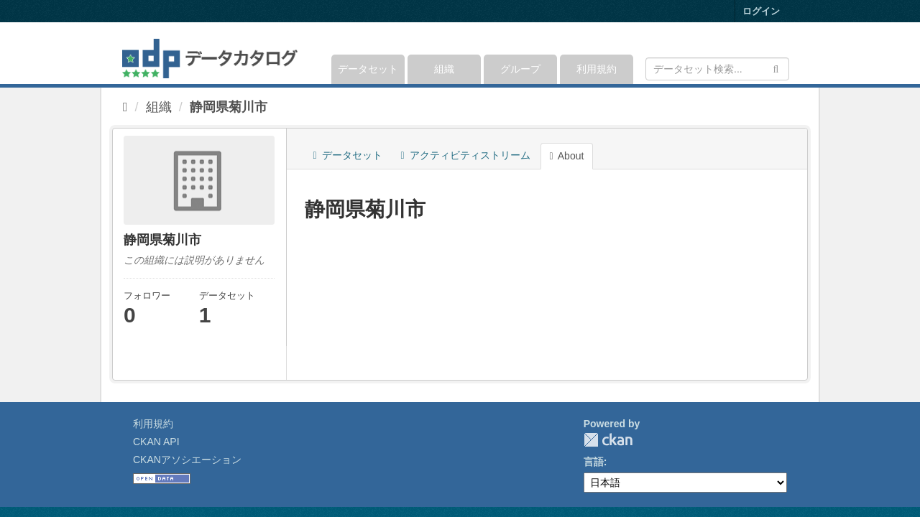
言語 (594, 461)
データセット (368, 69)
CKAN (608, 439)
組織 (444, 69)
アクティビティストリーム (465, 155)
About (567, 156)
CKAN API (156, 441)
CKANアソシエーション (187, 459)
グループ (520, 69)
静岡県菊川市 (228, 107)
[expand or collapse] (788, 53)
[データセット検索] (717, 68)
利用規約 (596, 69)
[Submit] (776, 68)
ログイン (761, 11)
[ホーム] (125, 107)
